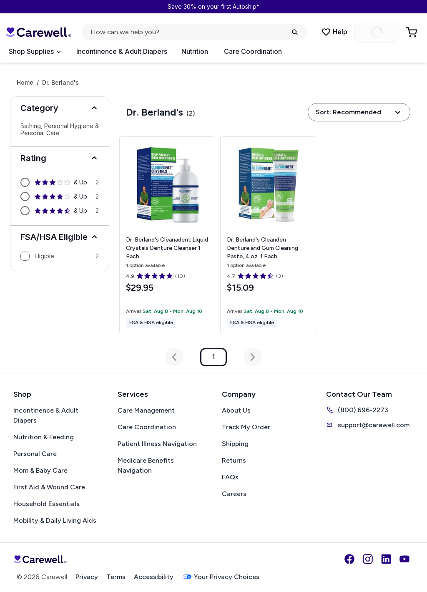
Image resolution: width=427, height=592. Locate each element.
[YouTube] (404, 559)
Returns (234, 460)
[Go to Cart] (412, 32)
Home (25, 82)
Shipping (235, 444)
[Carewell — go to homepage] (38, 32)
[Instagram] (368, 559)
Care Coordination (253, 51)
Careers (234, 494)
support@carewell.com (367, 425)
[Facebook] (349, 559)
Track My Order (246, 427)
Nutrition (194, 51)
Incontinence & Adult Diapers (121, 51)
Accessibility (153, 577)
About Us (236, 410)
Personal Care (35, 454)
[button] (59, 108)
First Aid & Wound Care (49, 487)
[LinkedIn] (386, 559)
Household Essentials (46, 504)
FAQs (230, 477)
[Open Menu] (35, 51)
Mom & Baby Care (40, 470)
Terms (116, 577)
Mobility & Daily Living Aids (54, 520)
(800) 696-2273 (357, 410)
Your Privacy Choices (220, 577)
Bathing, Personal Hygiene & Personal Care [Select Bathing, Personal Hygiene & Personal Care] (59, 129)
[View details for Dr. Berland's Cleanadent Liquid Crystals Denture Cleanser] (167, 235)
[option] (59, 182)
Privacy (86, 577)
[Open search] (194, 32)
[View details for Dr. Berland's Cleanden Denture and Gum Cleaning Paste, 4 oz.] (268, 235)
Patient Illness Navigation (157, 444)
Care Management (146, 410)
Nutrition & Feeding (43, 437)
